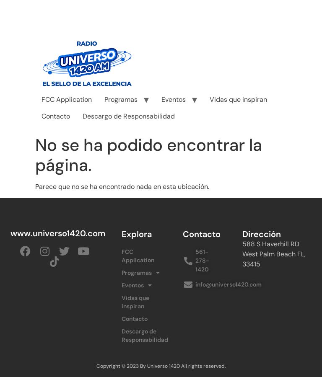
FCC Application (67, 99)
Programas (121, 99)
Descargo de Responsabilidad (129, 116)
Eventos (173, 99)
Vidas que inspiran (238, 99)
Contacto (56, 116)
